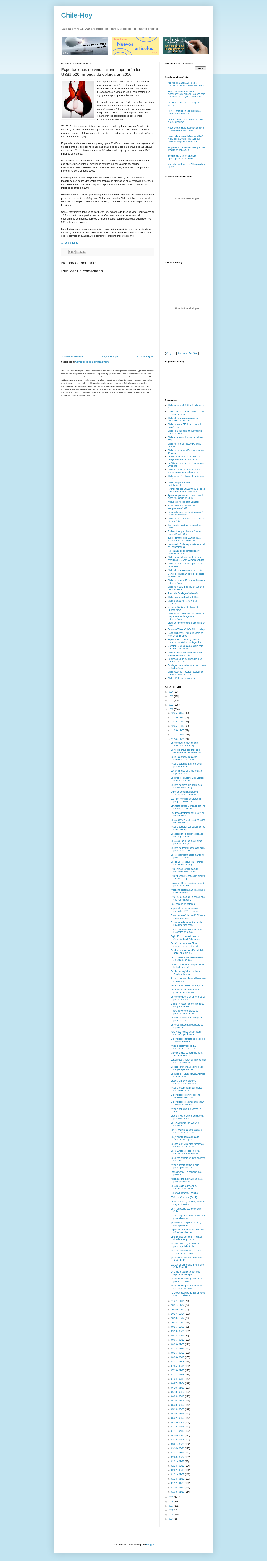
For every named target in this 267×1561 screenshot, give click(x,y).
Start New (182, 353)
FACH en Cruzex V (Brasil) (184, 1197)
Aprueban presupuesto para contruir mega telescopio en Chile (185, 496)
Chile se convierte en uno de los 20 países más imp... (188, 998)
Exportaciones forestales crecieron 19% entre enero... (188, 1040)
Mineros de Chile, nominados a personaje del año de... (186, 1245)
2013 (171, 696)
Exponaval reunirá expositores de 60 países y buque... (187, 1231)
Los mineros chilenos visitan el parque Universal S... (186, 800)
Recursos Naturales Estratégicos (187, 985)
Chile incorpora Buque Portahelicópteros (179, 483)
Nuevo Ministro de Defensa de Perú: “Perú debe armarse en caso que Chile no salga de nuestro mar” (186, 139)
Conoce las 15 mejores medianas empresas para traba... (187, 1145)
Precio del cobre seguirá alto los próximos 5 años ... (186, 1280)
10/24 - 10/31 (178, 1309)
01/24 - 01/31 (178, 1479)
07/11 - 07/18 (178, 1374)
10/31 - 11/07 (178, 1305)
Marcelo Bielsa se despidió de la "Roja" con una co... (186, 1054)
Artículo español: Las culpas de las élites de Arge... (188, 828)
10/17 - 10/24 (178, 1314)
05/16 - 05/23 (178, 1409)
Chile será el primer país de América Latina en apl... (184, 744)
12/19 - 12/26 (178, 717)
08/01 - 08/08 (178, 1361)
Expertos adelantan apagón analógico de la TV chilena (185, 793)
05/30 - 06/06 (178, 1400)
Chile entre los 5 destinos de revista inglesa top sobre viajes (185, 653)
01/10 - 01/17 (178, 1487)
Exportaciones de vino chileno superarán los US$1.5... (185, 1096)
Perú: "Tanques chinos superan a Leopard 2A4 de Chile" (184, 112)
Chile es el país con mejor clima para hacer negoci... (186, 842)
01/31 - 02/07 (178, 1474)
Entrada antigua (145, 356)
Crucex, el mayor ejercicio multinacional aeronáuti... (184, 1082)
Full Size (193, 353)
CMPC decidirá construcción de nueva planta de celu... (186, 1131)
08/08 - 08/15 (178, 1357)
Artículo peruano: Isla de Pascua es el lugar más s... (188, 979)
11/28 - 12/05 (178, 730)
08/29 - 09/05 (178, 1344)
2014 (171, 692)
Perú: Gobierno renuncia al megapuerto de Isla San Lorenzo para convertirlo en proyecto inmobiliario (186, 94)
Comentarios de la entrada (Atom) (92, 362)
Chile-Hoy (76, 15)
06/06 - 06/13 (178, 1396)
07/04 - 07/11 (178, 1379)
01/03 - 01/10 (178, 1492)
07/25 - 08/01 (178, 1366)
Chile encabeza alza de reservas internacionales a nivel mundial (184, 471)
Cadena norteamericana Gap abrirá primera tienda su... (188, 849)
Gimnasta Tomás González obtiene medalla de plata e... (188, 807)
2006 (171, 1510)
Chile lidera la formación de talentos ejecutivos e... (184, 1187)
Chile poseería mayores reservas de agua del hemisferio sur (186, 673)
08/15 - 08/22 (178, 1353)
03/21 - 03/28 (178, 1444)
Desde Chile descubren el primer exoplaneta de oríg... (187, 863)
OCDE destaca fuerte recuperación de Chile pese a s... (188, 958)
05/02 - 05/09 (178, 1418)
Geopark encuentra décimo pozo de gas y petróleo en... (187, 1068)
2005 (171, 1514)
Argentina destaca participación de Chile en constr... (188, 891)
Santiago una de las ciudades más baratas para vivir (185, 660)
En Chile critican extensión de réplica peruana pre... (185, 1273)
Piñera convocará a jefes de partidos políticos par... (184, 1012)
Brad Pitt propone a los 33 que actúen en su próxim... (186, 1252)
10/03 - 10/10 (178, 1322)
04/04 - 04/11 (178, 1435)
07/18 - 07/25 (178, 1370)
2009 (171, 1497)
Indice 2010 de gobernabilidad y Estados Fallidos (183, 552)
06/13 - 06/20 (178, 1392)
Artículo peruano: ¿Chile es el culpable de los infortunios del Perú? (186, 84)
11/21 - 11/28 (178, 734)
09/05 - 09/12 (178, 1340)
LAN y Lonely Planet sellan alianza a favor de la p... (188, 877)
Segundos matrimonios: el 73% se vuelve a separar (187, 814)
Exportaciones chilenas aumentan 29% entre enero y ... (187, 1103)
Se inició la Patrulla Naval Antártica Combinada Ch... (188, 1075)
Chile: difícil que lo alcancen (181, 678)
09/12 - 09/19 (178, 1335)
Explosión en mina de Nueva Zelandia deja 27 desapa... (185, 937)
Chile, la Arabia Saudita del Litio (183, 597)
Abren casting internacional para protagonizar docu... (186, 1180)
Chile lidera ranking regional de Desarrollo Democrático (183, 419)
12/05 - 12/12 (178, 726)
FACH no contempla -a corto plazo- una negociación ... (188, 898)
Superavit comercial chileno (184, 1193)
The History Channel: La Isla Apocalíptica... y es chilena (182, 157)
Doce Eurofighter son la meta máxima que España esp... (185, 1152)
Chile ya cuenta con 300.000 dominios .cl (185, 1124)
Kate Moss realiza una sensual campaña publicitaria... (186, 1033)
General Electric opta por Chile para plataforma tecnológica (185, 647)
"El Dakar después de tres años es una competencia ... (188, 1294)
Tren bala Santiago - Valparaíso (183, 593)
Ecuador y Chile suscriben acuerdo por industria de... (188, 884)
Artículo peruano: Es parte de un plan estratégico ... (187, 765)
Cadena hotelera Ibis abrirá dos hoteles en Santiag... (186, 786)
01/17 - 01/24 (178, 1483)
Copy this (171, 353)
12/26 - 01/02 (178, 713)
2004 (171, 1519)
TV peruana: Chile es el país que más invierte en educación (186, 148)
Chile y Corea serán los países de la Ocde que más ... (187, 965)
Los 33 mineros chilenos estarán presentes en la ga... (187, 930)
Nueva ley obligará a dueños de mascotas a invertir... (186, 1287)
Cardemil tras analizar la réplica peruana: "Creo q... (186, 1019)
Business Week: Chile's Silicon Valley (186, 629)
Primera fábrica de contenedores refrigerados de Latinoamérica (184, 458)
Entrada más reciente (72, 356)
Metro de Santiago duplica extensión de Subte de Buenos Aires (186, 129)
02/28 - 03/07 (178, 1457)
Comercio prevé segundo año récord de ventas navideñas (186, 751)
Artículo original (69, 242)
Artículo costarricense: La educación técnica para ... (185, 1047)
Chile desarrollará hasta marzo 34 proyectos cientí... (187, 856)
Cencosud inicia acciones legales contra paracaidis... (187, 835)
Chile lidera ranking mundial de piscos (186, 570)
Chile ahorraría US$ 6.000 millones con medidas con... (188, 821)
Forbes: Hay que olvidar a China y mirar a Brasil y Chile (184, 532)
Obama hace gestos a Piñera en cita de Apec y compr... (186, 1238)
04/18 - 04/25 (178, 1426)
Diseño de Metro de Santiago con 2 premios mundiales (185, 513)
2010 (171, 709)
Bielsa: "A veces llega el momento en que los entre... (187, 1005)
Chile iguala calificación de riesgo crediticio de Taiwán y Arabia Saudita (186, 558)
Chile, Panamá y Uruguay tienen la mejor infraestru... (188, 1203)
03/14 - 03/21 (178, 1448)
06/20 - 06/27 (178, 1387)
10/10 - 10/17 (178, 1318)
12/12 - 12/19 (178, 721)
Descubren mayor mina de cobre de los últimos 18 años (185, 634)
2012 (171, 700)
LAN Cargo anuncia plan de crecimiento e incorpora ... (185, 870)
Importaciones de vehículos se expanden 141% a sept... (186, 909)
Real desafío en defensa (183, 904)
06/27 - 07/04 (178, 1383)
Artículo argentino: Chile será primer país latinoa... (185, 1166)
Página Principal (110, 356)
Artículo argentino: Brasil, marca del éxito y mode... (186, 1089)
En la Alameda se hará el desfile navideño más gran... (186, 923)
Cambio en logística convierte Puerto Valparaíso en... (185, 972)
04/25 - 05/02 (178, 1422)
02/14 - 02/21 (178, 1466)
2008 (171, 1501)
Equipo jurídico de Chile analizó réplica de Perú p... (186, 772)
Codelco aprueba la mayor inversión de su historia (184, 758)
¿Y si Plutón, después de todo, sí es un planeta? (187, 1224)
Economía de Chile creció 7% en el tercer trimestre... (188, 916)
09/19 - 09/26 (178, 1331)
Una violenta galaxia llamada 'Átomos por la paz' (185, 1138)
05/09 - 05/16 (178, 1413)
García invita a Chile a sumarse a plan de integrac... (187, 1117)
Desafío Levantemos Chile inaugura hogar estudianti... (185, 944)
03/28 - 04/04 (178, 1439)
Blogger (150, 1544)
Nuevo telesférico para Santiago (184, 502)
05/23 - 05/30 (178, 1405)
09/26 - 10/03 (178, 1327)
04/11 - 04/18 (178, 1431)
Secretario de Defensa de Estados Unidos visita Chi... (188, 779)
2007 (171, 1506)
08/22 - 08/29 (178, 1348)
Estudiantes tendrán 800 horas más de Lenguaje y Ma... (188, 1061)
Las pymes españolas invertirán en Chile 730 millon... (188, 1266)
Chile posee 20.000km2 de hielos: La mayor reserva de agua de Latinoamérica (186, 616)
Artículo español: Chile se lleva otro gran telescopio (188, 1217)
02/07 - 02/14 (178, 1470)
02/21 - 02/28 (178, 1461)
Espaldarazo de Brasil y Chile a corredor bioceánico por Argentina (184, 640)
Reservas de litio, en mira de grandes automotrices (185, 991)
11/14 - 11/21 (178, 739)
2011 (171, 705)
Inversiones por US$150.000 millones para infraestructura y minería (186, 490)
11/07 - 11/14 (178, 1301)
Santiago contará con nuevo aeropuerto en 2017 (181, 507)
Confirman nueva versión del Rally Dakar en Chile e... (188, 951)
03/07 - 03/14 (178, 1452)
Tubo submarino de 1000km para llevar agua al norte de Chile (184, 539)
